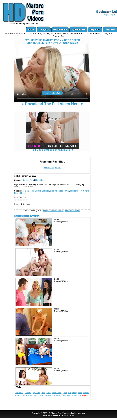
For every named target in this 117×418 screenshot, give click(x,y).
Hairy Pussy (72, 393)
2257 (45, 211)
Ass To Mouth (71, 395)
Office (30, 395)
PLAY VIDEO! (52, 93)
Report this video (72, 211)
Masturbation (56, 395)
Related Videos (21, 216)
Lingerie (48, 395)
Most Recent (60, 29)
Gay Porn (95, 29)
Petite (87, 191)
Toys (64, 395)
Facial (48, 393)
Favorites (35, 216)
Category (44, 29)
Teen (65, 393)
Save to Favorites (55, 211)
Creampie (28, 393)
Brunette (54, 191)
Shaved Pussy (20, 193)
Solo (79, 395)
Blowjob (45, 191)
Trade (72, 415)
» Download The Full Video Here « (52, 104)
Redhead (86, 393)
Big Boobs (29, 191)
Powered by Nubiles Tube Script (55, 415)
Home (31, 29)
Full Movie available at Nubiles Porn (52, 149)
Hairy (80, 393)
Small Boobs (19, 393)
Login (106, 15)
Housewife (75, 191)
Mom (43, 393)
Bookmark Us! (106, 11)
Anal (35, 395)
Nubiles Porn (28, 180)
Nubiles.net (49, 167)
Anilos (58, 167)
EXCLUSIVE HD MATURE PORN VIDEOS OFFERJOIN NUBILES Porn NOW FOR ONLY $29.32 (52, 41)
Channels (110, 29)
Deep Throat (64, 191)
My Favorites (78, 29)
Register (113, 15)
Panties (41, 395)
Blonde (38, 191)
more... (86, 395)
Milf (82, 191)
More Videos (40, 180)
